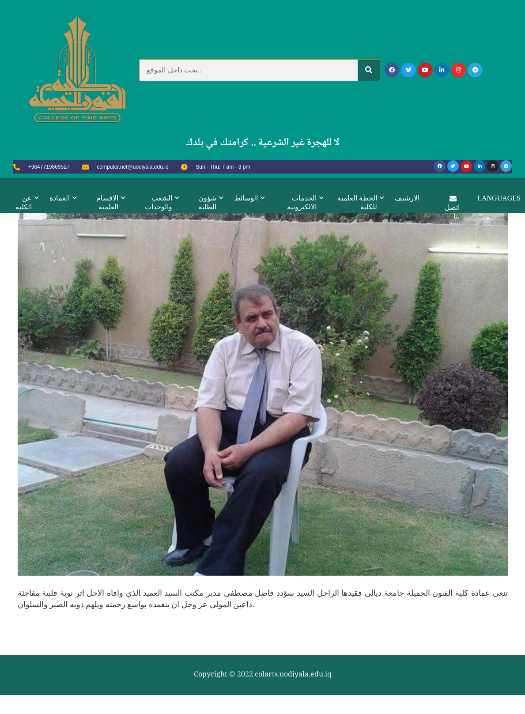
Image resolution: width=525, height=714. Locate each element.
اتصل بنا (452, 206)
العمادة (59, 197)
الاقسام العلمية (107, 202)
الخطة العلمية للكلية (358, 202)
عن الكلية (23, 202)
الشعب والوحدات (158, 202)
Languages (499, 197)
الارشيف (407, 197)
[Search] (369, 70)
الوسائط (246, 197)
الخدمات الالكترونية (302, 202)
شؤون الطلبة (207, 202)
